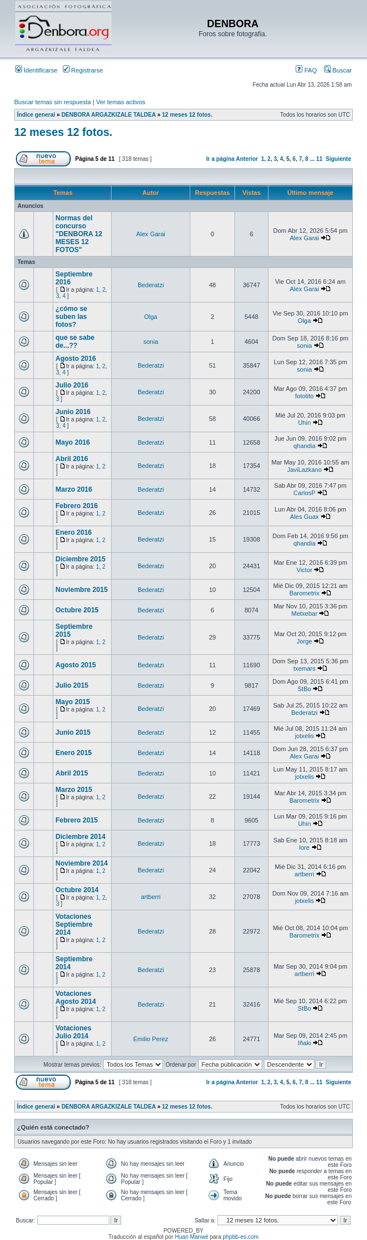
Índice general (36, 115)
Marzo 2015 (74, 790)
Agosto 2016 (76, 359)
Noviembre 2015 (82, 590)
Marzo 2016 (74, 489)
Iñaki (304, 1042)
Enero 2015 (74, 753)
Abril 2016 (72, 459)
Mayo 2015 (73, 702)
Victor (305, 569)
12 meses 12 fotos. (187, 115)
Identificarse (36, 70)
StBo (304, 688)
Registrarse (83, 70)
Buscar (338, 70)
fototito (304, 396)
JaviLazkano (304, 469)
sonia (150, 341)
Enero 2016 (74, 532)
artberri (304, 874)
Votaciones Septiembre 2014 (74, 924)
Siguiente (338, 159)
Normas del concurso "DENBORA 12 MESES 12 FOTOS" (79, 234)
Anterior (247, 159)
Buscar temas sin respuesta (52, 102)
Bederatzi (151, 285)
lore (304, 847)
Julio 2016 (72, 385)
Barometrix (304, 593)
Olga (150, 316)
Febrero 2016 (77, 506)
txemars (304, 668)
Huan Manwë (191, 1237)
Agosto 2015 (76, 665)
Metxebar (305, 613)
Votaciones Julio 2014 (73, 1032)
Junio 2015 (73, 732)
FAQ (306, 70)
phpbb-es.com (240, 1237)
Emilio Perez (150, 1039)
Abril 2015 (72, 773)
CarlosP (304, 492)
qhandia (304, 445)
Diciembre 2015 (80, 559)
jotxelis (304, 735)
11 (319, 159)
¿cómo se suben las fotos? (71, 317)
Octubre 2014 (77, 890)
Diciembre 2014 (80, 837)
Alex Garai (150, 234)
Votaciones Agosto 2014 (76, 997)
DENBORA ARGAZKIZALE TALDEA (108, 115)
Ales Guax (304, 516)
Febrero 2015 (77, 820)
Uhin (304, 422)
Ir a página (220, 159)
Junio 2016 (73, 412)
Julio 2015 (72, 685)
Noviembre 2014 (82, 863)
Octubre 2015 (77, 610)
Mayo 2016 (73, 442)
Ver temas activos (121, 102)
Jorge (305, 641)
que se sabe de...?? (75, 342)
